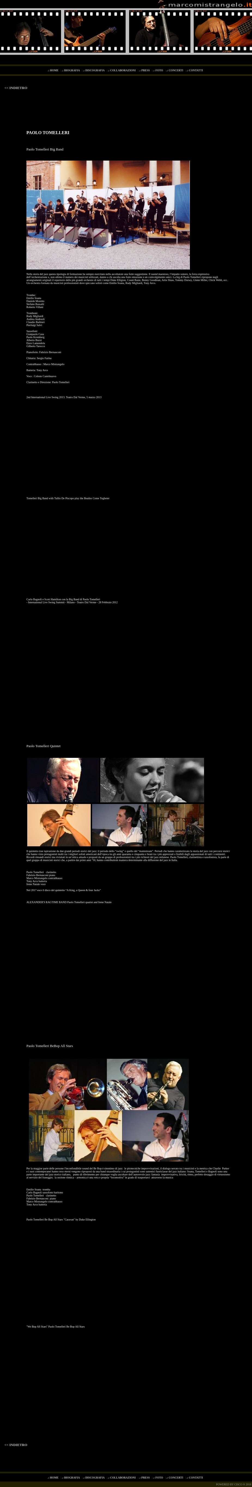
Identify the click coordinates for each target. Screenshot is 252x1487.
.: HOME (54, 70)
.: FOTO (158, 70)
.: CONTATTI (195, 70)
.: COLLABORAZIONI (122, 70)
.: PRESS (145, 70)
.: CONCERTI (175, 70)
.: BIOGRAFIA (71, 70)
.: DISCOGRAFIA (94, 70)
